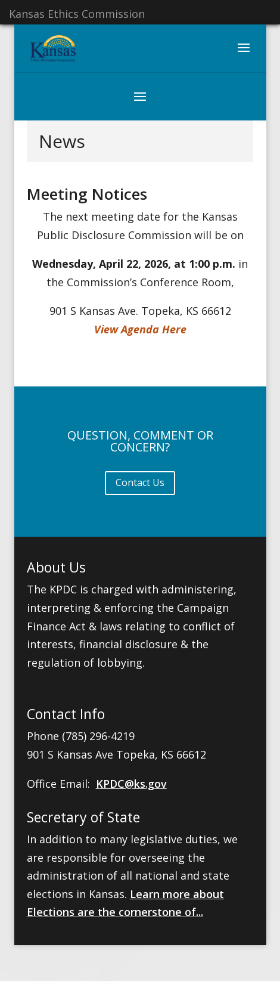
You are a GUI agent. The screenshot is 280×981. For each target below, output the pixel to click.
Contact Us (140, 482)
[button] (243, 55)
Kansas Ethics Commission (77, 14)
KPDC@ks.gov (131, 783)
